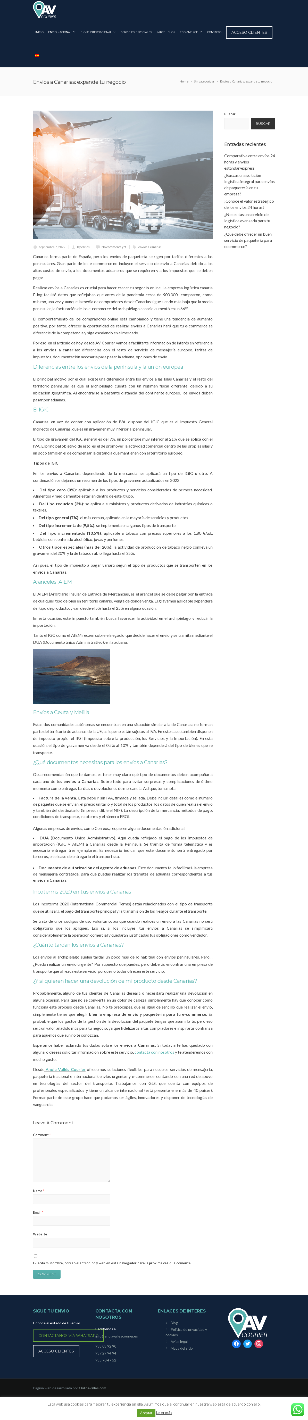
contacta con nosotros (155, 1055)
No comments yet (114, 251)
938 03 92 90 (105, 1350)
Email (38, 1216)
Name (38, 1195)
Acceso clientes (249, 36)
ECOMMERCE (191, 36)
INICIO (39, 36)
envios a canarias (150, 251)
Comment (42, 1138)
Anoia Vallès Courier (65, 1072)
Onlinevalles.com (92, 1392)
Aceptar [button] (146, 1413)
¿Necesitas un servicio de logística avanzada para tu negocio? (247, 224)
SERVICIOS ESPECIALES (136, 36)
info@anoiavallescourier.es (116, 1340)
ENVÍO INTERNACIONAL (98, 36)
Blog (174, 1326)
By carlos (83, 251)
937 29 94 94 (105, 1357)
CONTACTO (214, 36)
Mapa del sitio (182, 1352)
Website (40, 1238)
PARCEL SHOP (165, 36)
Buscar (230, 118)
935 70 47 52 (105, 1364)
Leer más (164, 1412)
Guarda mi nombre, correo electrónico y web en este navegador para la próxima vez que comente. (112, 1267)
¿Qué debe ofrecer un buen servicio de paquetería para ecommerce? (248, 244)
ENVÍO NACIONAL (62, 36)
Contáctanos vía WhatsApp (68, 1339)
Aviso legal (179, 1345)
